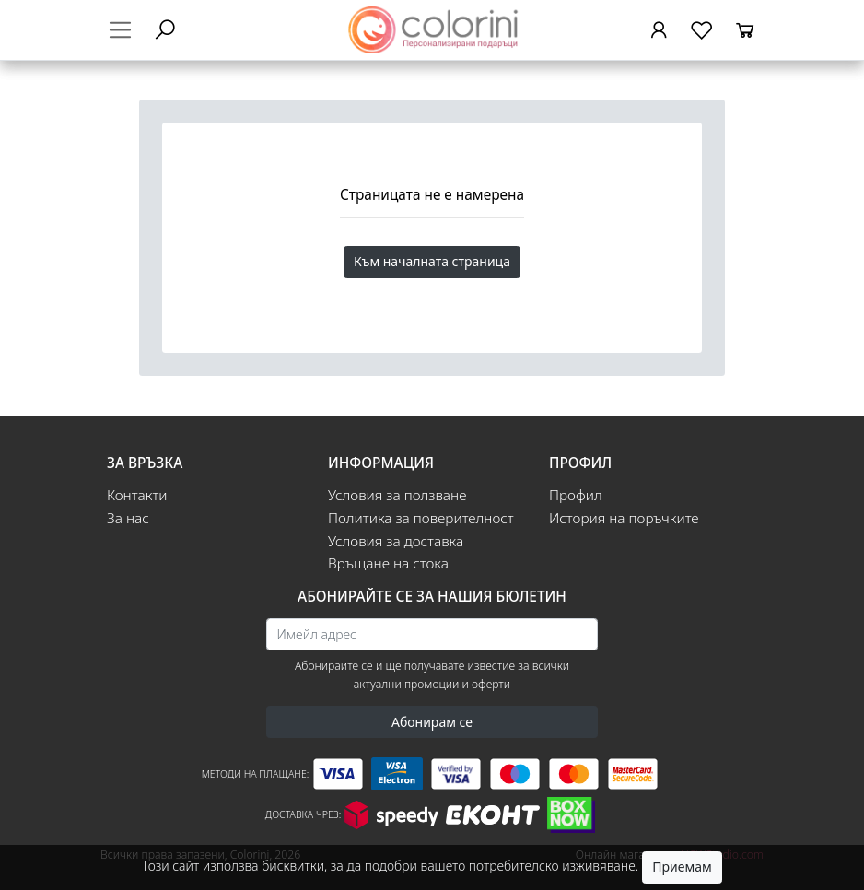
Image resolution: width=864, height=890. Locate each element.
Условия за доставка (395, 541)
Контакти (137, 495)
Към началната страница (432, 261)
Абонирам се (432, 722)
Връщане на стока (388, 563)
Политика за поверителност (421, 518)
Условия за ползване (397, 495)
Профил (575, 495)
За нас (128, 518)
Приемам (681, 866)
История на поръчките (624, 518)
